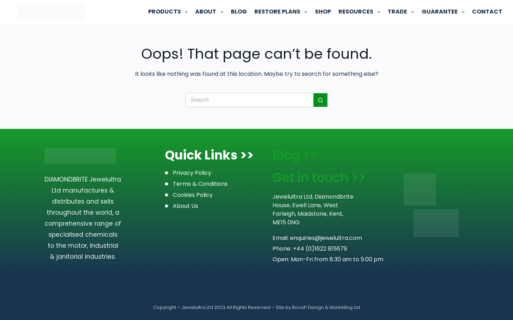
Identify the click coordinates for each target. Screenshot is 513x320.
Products (168, 11)
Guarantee (443, 11)
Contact (487, 11)
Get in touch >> (319, 177)
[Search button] (321, 100)
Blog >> (295, 155)
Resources (359, 11)
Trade (401, 11)
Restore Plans (280, 11)
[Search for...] (249, 100)
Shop (323, 11)
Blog (239, 11)
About (209, 11)
